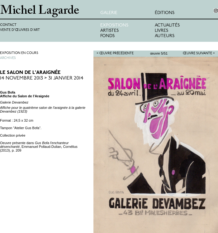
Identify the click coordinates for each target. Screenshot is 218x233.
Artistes (109, 30)
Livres (161, 30)
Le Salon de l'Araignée (30, 72)
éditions (164, 13)
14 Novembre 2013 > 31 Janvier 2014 (41, 78)
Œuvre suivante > (199, 53)
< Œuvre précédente (115, 53)
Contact (8, 25)
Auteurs (164, 36)
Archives (8, 58)
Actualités (167, 25)
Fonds (107, 36)
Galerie (108, 13)
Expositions (114, 25)
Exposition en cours (19, 53)
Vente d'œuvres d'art (20, 30)
